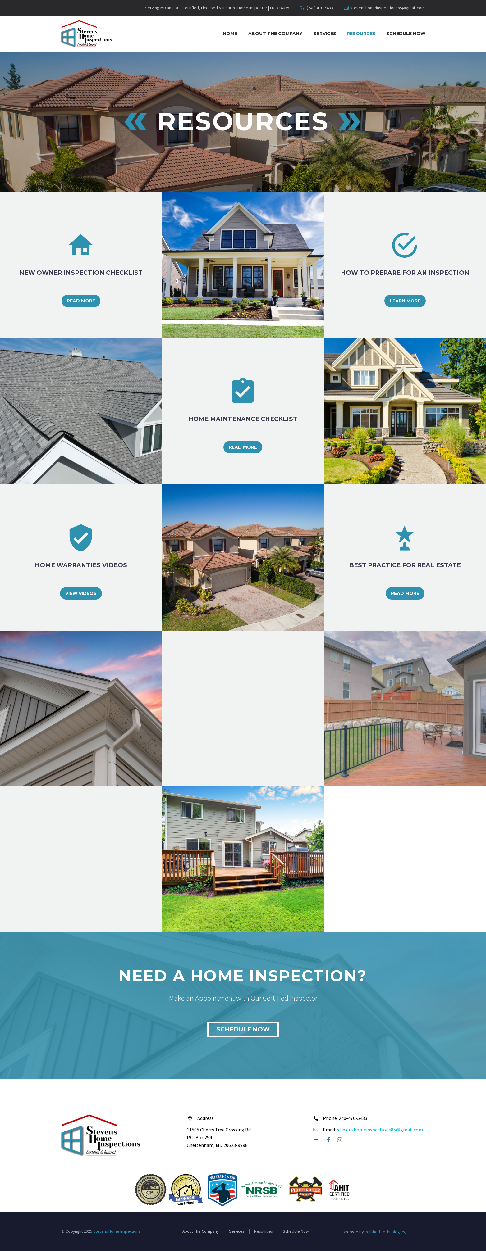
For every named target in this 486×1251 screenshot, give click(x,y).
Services (325, 33)
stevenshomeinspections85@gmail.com (387, 8)
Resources (361, 33)
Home (230, 33)
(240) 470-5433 (320, 8)
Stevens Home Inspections (116, 1231)
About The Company (275, 33)
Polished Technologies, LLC (388, 1232)
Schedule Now (405, 33)
